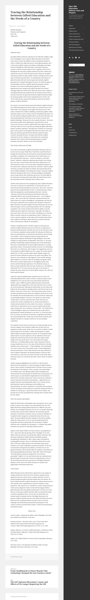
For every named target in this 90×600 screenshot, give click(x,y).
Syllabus (71, 25)
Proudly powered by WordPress (19, 596)
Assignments (72, 28)
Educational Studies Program (76, 50)
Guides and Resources (74, 34)
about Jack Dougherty (74, 44)
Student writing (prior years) (76, 39)
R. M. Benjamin (21, 26)
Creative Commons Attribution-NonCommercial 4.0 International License (77, 80)
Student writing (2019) (74, 36)
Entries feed (72, 130)
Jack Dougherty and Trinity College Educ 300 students (76, 76)
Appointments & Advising (75, 47)
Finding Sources (73, 31)
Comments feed (73, 132)
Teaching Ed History (74, 42)
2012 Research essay (17, 557)
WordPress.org (72, 135)
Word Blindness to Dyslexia (76, 104)
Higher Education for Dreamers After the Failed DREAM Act (75, 115)
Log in (70, 127)
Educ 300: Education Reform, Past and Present (76, 9)
